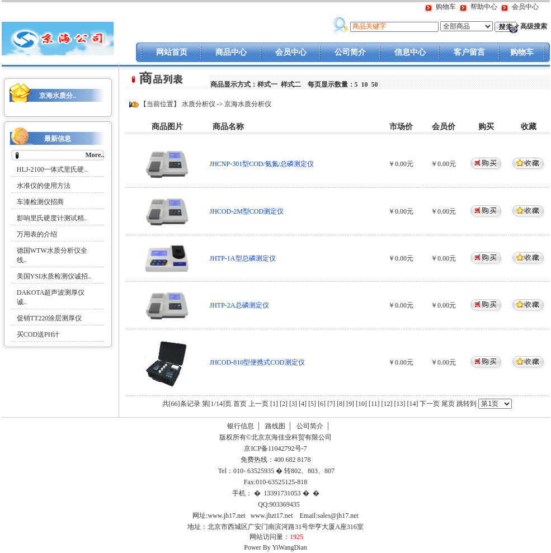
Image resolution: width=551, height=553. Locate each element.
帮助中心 (483, 7)
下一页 (430, 404)
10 (364, 84)
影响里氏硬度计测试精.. (52, 218)
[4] (303, 404)
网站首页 (171, 52)
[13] (399, 404)
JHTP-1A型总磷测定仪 (243, 258)
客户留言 (469, 52)
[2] (284, 404)
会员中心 (525, 7)
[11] (374, 404)
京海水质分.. (57, 96)
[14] (412, 404)
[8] (341, 404)
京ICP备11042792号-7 (274, 448)
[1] (274, 404)
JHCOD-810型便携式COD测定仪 (257, 362)
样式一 (267, 84)
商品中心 (231, 52)
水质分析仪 (198, 104)
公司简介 (350, 52)
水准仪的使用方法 (43, 186)
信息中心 (410, 52)
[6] (322, 404)
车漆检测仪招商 (40, 202)
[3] (293, 404)
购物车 (446, 7)
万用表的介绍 (37, 234)
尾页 (448, 404)
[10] (361, 404)
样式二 (291, 84)
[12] (386, 404)
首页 (240, 404)
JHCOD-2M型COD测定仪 (247, 211)
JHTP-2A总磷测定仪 (239, 305)
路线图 (275, 426)
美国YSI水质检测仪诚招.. (54, 276)
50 (374, 84)
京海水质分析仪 (247, 104)
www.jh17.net (226, 515)
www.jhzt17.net (272, 515)
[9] (350, 404)
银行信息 (240, 426)
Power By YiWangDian (275, 547)
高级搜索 (533, 26)
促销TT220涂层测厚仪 (49, 318)
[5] (312, 404)
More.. (94, 155)
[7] (331, 404)
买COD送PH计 (38, 334)
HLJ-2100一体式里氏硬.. (52, 169)
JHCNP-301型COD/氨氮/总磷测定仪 (262, 164)
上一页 (258, 404)
